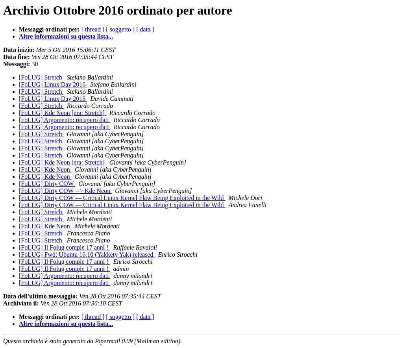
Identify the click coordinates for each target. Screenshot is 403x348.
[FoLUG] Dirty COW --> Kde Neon (65, 190)
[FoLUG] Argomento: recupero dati (65, 120)
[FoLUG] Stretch (41, 77)
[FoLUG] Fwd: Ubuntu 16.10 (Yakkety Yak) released (87, 254)
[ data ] (145, 29)
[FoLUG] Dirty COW (47, 183)
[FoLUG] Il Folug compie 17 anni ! (64, 247)
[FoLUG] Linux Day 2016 (53, 84)
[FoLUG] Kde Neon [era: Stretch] (62, 112)
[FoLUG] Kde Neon (45, 169)
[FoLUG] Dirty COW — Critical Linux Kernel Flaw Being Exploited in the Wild (122, 197)
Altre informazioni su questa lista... (66, 36)
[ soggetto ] (120, 29)
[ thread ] (93, 29)
